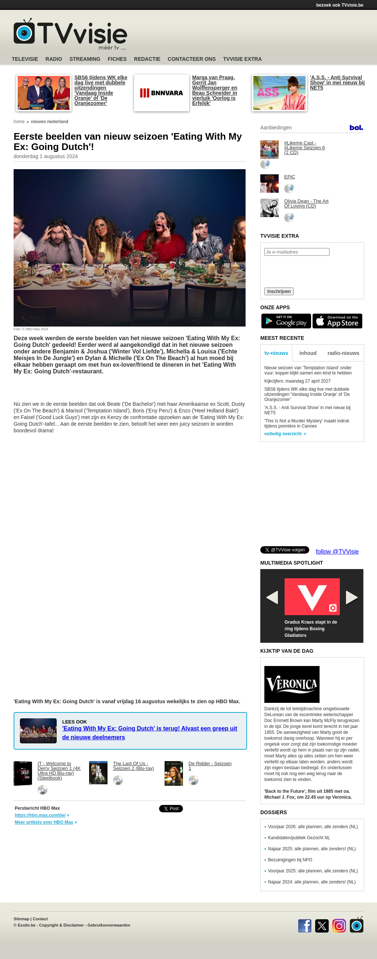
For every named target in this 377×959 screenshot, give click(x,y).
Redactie (147, 59)
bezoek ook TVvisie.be (339, 5)
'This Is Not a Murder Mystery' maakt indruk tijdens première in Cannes (306, 423)
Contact (40, 919)
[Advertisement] (258, 35)
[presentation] (311, 271)
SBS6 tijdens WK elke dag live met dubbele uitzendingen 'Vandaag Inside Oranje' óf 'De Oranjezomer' (100, 90)
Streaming (85, 59)
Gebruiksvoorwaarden (109, 925)
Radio (54, 59)
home (19, 121)
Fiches (117, 59)
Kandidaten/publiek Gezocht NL (299, 837)
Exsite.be (26, 925)
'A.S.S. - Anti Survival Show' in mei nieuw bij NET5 (337, 82)
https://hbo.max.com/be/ (40, 815)
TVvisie (356, 924)
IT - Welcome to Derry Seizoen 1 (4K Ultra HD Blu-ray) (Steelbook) (59, 771)
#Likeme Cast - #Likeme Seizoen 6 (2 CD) (304, 147)
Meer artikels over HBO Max (44, 822)
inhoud (308, 353)
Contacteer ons (192, 59)
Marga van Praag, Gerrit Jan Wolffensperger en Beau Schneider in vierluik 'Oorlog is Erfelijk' (214, 90)
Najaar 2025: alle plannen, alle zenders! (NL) (312, 848)
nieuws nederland (49, 121)
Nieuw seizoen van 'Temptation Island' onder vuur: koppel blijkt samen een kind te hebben (308, 370)
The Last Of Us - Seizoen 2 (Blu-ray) (133, 766)
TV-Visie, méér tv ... (70, 34)
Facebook (304, 924)
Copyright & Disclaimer (61, 925)
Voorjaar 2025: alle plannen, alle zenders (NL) (313, 870)
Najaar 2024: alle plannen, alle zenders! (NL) (312, 882)
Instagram (339, 924)
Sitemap (21, 919)
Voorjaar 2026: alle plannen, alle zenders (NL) (313, 826)
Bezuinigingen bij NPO (290, 859)
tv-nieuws (276, 353)
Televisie (25, 59)
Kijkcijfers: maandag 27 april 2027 (297, 381)
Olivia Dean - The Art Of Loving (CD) (306, 203)
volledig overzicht (283, 433)
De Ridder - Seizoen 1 (210, 766)
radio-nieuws (343, 353)
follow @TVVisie (337, 551)
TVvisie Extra (242, 59)
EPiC (289, 176)
